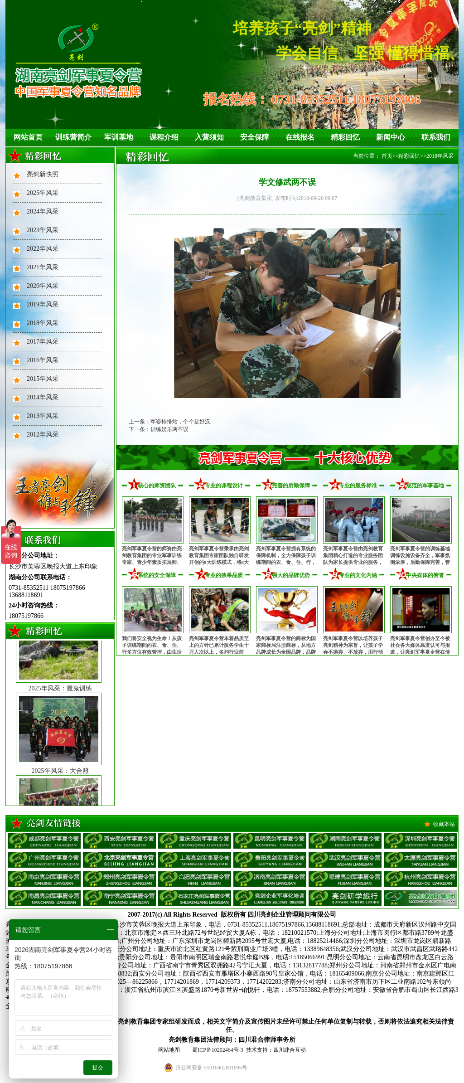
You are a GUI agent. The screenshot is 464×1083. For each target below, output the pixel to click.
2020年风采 (42, 285)
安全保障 (254, 137)
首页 (387, 156)
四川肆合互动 (289, 1050)
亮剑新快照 (42, 174)
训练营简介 (73, 137)
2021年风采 (42, 267)
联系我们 (435, 137)
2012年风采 (42, 434)
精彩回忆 (345, 137)
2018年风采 (42, 323)
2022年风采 (42, 248)
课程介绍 (164, 137)
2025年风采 (42, 192)
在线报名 (299, 137)
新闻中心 (390, 137)
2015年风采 (42, 378)
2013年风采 (42, 416)
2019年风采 (42, 304)
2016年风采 (42, 360)
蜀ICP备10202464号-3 (217, 1050)
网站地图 (169, 1050)
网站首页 (28, 137)
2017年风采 (42, 341)
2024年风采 (42, 211)
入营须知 (209, 137)
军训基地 (118, 137)
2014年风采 (42, 397)
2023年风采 (42, 230)
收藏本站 (444, 824)
